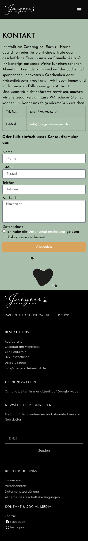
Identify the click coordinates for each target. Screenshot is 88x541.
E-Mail (7, 167)
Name (7, 152)
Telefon (8, 183)
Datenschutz (12, 227)
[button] (79, 9)
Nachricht (10, 198)
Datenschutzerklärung (46, 232)
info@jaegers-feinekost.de (49, 124)
